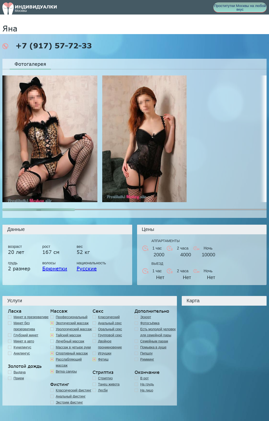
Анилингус (22, 353)
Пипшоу (146, 353)
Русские (87, 268)
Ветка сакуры (66, 371)
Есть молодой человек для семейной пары (157, 332)
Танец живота (109, 384)
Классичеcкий (109, 317)
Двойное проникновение (110, 344)
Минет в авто (24, 341)
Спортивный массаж (72, 353)
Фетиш (103, 359)
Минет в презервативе (31, 317)
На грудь (147, 384)
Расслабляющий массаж (69, 362)
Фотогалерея (30, 64)
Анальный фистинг (71, 396)
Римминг (147, 359)
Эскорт (145, 317)
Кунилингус (22, 347)
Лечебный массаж (70, 341)
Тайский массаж (68, 335)
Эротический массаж (72, 323)
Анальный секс (110, 323)
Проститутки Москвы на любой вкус (240, 7)
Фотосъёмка (150, 323)
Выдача (20, 372)
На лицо (146, 390)
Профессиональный (71, 317)
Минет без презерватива (24, 326)
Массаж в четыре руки (73, 347)
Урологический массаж (74, 329)
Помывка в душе (153, 347)
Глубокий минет (26, 335)
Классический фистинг (73, 390)
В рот (144, 378)
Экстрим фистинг (69, 402)
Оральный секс (110, 329)
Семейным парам (154, 341)
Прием (19, 378)
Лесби (103, 390)
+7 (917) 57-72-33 (47, 45)
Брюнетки (54, 268)
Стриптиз (105, 378)
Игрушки (104, 353)
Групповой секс (110, 335)
